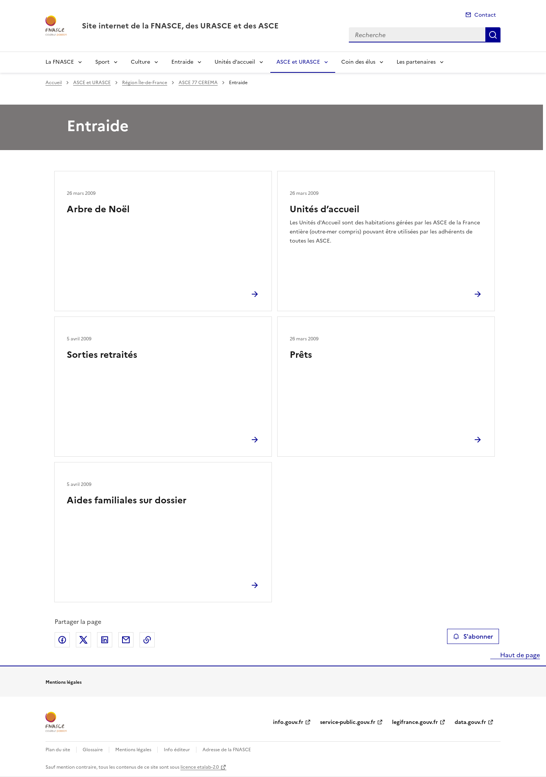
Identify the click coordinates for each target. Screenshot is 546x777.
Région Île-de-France (144, 82)
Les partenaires (416, 62)
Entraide (182, 62)
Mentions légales (133, 749)
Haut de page (519, 655)
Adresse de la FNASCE (226, 749)
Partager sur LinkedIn (104, 639)
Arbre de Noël (98, 209)
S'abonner (473, 636)
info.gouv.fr (288, 722)
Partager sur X (83, 639)
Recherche (492, 34)
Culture (140, 62)
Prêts (301, 355)
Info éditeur (177, 749)
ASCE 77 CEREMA (198, 82)
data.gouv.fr (470, 722)
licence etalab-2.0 (199, 767)
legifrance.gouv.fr (415, 722)
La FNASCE (60, 62)
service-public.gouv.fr (347, 722)
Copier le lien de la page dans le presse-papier (147, 639)
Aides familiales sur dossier (127, 500)
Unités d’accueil (235, 62)
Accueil (54, 82)
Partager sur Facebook (62, 639)
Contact (485, 15)
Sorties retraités (102, 355)
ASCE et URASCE (298, 62)
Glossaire (93, 749)
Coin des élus (358, 62)
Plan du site (58, 749)
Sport (102, 62)
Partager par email (125, 639)
